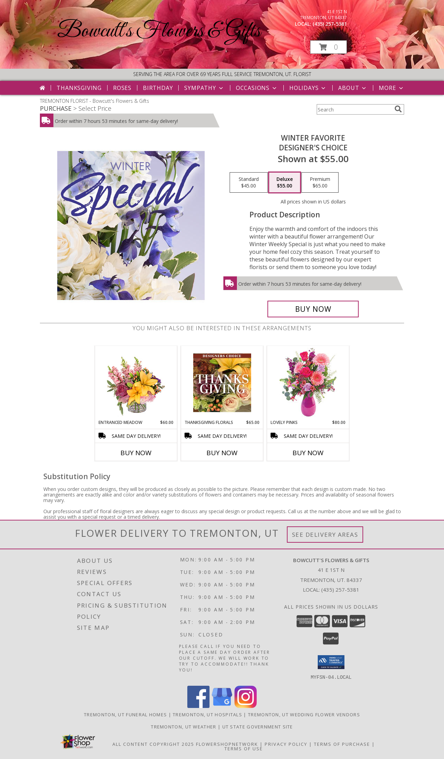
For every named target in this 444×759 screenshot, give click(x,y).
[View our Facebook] (198, 705)
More (391, 88)
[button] (328, 47)
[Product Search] (354, 109)
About (352, 88)
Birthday (158, 88)
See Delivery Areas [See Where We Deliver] (325, 535)
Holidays (308, 88)
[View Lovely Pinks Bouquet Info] (308, 383)
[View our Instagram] (245, 705)
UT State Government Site (257, 726)
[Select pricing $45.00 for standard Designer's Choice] (248, 183)
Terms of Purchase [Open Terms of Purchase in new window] (342, 744)
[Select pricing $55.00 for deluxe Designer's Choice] (284, 183)
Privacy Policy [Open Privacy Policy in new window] (286, 744)
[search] (398, 109)
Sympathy (204, 88)
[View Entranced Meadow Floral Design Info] (136, 382)
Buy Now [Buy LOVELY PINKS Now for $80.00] (308, 452)
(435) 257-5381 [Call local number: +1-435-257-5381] (330, 23)
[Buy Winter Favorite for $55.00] (313, 309)
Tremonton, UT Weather (183, 726)
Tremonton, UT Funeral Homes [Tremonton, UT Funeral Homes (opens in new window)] (125, 714)
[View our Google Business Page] (222, 705)
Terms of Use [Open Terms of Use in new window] (243, 748)
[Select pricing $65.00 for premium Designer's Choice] (320, 183)
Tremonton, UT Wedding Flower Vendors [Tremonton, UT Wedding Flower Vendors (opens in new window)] (304, 714)
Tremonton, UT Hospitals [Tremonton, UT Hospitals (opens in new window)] (207, 714)
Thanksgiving (79, 88)
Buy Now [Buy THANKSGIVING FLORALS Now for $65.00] (222, 452)
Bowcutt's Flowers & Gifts (159, 31)
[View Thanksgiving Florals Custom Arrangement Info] (222, 383)
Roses (122, 88)
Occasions (257, 88)
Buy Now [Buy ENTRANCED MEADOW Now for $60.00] (136, 452)
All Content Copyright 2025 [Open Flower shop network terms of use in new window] (153, 744)
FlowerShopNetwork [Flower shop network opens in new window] (227, 744)
